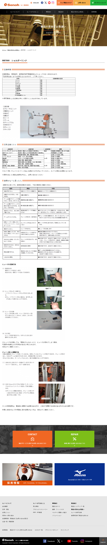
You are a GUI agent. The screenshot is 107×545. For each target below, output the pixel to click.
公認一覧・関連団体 (8, 521)
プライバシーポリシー (51, 530)
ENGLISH (34, 2)
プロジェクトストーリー (40, 509)
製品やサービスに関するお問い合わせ (21, 530)
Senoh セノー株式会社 (16, 7)
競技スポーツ (56, 506)
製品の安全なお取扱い (77, 12)
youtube (49, 2)
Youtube (72, 541)
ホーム (4, 50)
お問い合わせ (82, 2)
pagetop (103, 541)
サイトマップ (65, 530)
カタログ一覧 (39, 530)
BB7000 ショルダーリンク (28, 50)
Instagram (86, 541)
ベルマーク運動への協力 (59, 512)
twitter (45, 2)
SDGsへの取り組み (8, 515)
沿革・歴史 (5, 509)
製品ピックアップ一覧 (77, 506)
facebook (42, 2)
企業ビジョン (6, 512)
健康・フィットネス (58, 509)
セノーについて (15, 12)
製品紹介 (61, 12)
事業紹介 (48, 12)
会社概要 (5, 506)
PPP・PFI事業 (37, 512)
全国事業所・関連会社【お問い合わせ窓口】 (15, 518)
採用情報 (94, 12)
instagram (53, 2)
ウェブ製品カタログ (66, 2)
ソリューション (56, 515)
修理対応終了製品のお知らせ (79, 515)
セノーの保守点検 (76, 512)
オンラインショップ (100, 2)
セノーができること (33, 12)
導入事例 (35, 506)
